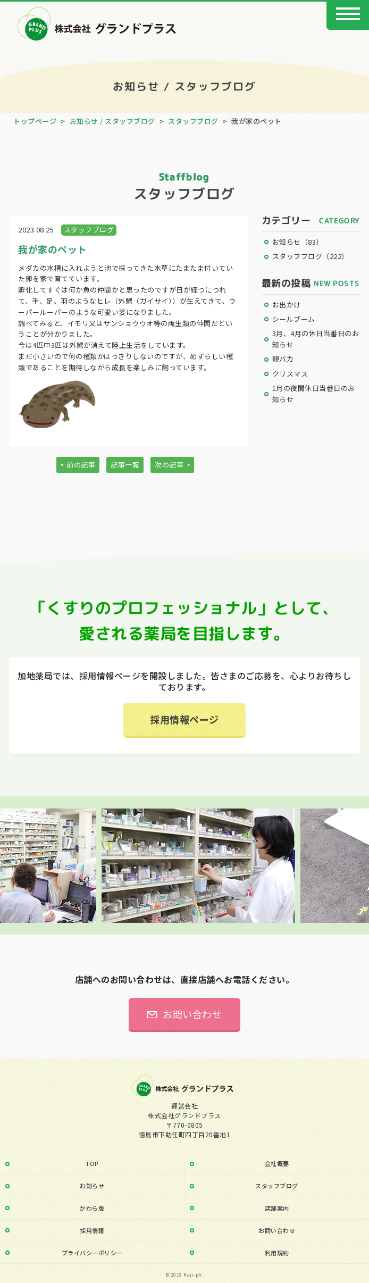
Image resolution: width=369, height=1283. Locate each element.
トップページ (34, 121)
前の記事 (80, 465)
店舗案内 (277, 1208)
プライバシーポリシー (92, 1252)
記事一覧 (125, 465)
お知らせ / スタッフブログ (112, 121)
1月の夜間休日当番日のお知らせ (313, 393)
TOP (92, 1163)
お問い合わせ (192, 1014)
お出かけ (286, 304)
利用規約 (277, 1252)
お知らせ (297, 242)
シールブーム (293, 319)
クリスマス (290, 374)
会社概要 (277, 1163)
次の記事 (169, 465)
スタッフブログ (193, 121)
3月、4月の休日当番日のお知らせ (315, 338)
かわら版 (92, 1208)
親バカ (283, 359)
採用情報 (92, 1230)
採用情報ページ (184, 719)
